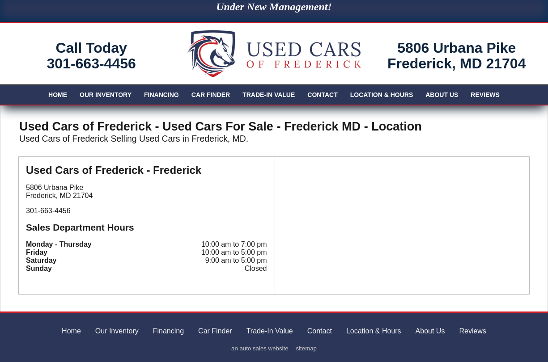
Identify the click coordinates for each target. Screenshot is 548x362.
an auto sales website (260, 348)
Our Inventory (106, 94)
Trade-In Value (268, 94)
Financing (161, 94)
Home (57, 94)
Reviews (485, 94)
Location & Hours (381, 94)
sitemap (306, 348)
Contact (322, 94)
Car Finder (210, 94)
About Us (441, 94)
